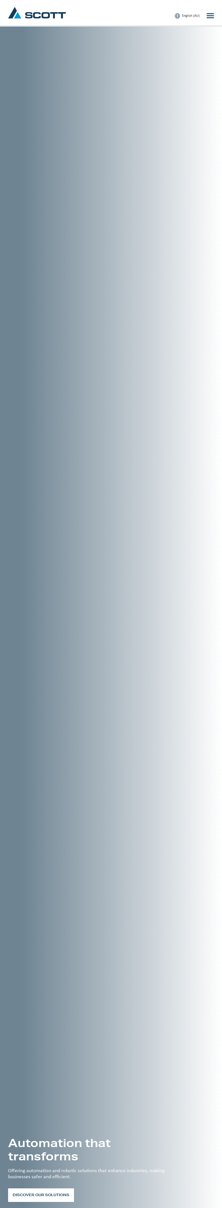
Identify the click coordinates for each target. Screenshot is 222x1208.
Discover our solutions (41, 1194)
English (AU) (187, 15)
